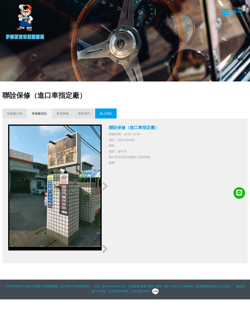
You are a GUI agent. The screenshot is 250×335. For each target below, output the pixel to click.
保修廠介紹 (14, 113)
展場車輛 (62, 113)
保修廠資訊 (39, 113)
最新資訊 (84, 113)
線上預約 (106, 113)
